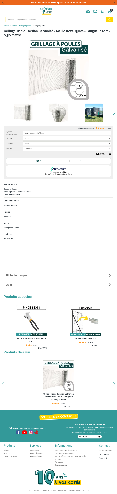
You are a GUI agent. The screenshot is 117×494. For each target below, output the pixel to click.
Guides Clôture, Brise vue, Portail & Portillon (70, 456)
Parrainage (59, 462)
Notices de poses (36, 453)
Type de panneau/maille (11, 133)
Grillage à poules (39, 26)
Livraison (58, 459)
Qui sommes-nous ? (106, 450)
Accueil (6, 26)
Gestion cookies (61, 465)
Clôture (14, 26)
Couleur (9, 149)
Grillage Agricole (25, 26)
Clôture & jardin (46, 490)
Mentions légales (75, 490)
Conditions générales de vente (66, 450)
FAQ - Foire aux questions (64, 453)
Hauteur (9, 138)
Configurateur (35, 450)
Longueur (9, 143)
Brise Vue (7, 453)
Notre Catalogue (36, 456)
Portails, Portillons (10, 456)
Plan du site (86, 490)
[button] (114, 112)
